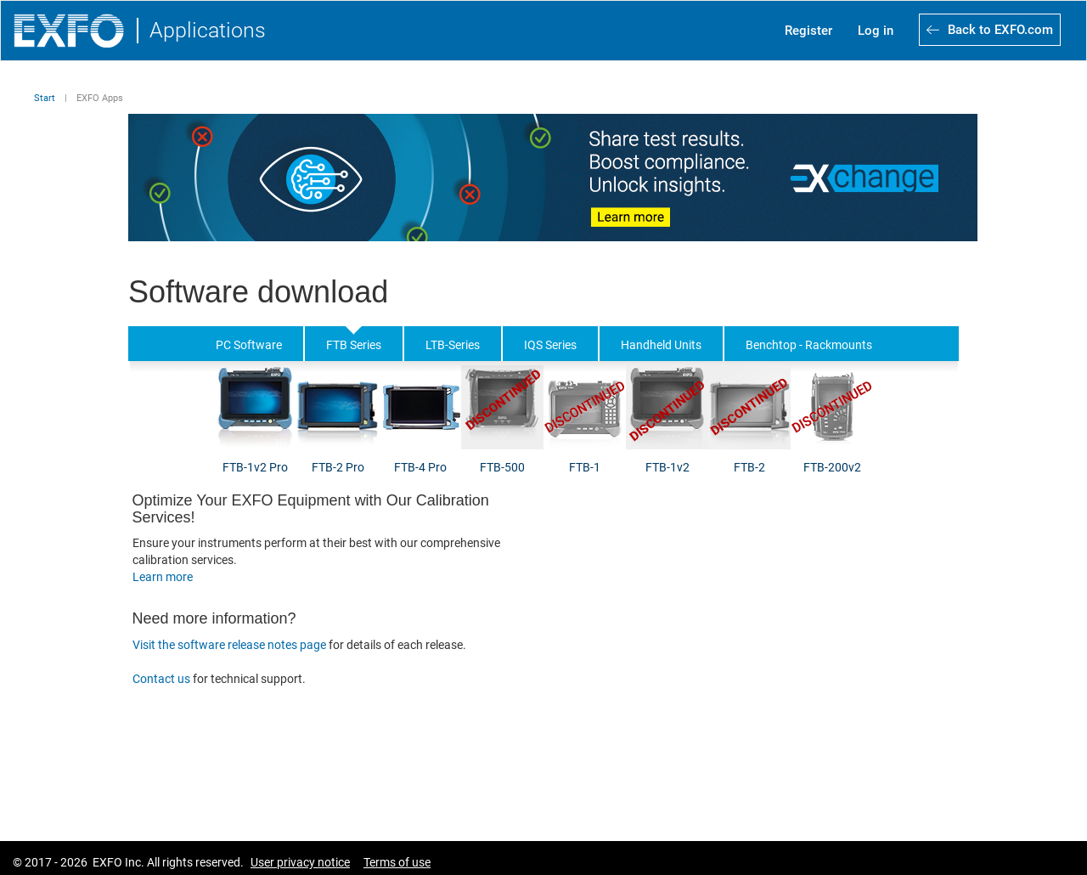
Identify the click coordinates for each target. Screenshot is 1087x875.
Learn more (162, 577)
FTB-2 (749, 467)
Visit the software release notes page (229, 645)
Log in (875, 30)
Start (44, 98)
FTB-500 (502, 467)
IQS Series (550, 345)
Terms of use (397, 862)
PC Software (249, 345)
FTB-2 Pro (338, 467)
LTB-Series (452, 345)
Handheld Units (661, 345)
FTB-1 (584, 467)
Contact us (162, 679)
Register (808, 30)
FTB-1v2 (667, 467)
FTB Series (353, 345)
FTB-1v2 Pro (255, 467)
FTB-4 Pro (420, 467)
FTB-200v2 (832, 467)
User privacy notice (300, 862)
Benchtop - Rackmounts (809, 345)
